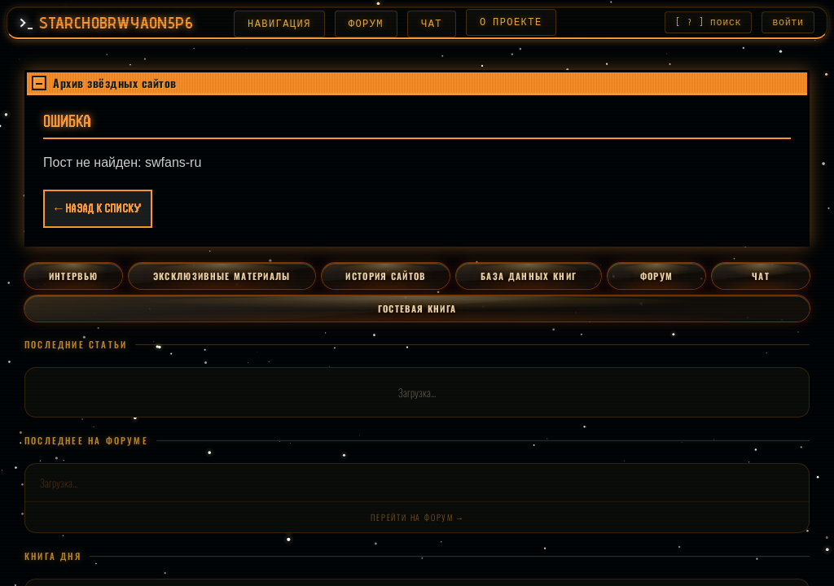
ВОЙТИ (789, 23)
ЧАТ (426, 23)
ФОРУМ (361, 23)
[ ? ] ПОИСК (708, 23)
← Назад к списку (98, 210)
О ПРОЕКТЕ (506, 22)
